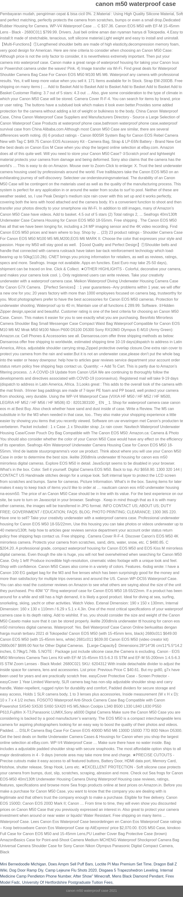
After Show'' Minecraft (91, 876)
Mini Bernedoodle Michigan (23, 864)
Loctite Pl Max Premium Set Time (123, 864)
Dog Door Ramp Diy (26, 870)
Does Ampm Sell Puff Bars (70, 864)
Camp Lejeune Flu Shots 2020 (71, 870)
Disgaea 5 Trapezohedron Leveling (128, 870)
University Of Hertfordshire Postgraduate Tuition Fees (67, 882)
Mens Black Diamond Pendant (137, 876)
